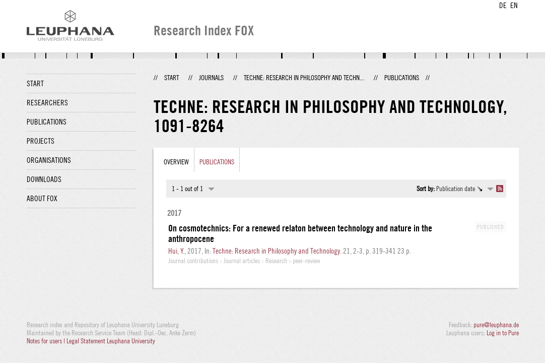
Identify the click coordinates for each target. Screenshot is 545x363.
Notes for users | (46, 341)
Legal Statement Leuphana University (110, 341)
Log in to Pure (503, 333)
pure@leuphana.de (496, 325)
